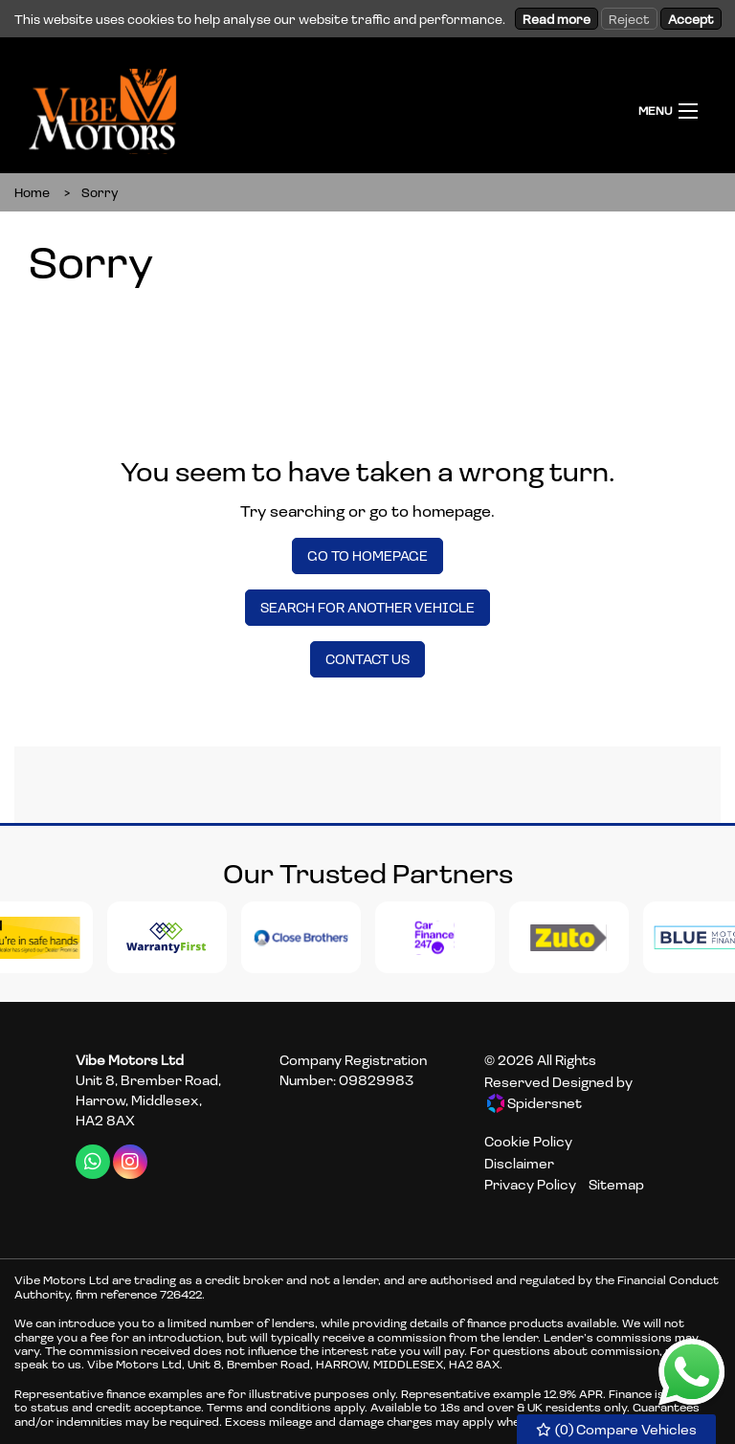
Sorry (100, 192)
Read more (556, 19)
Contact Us (367, 659)
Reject (629, 19)
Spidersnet (534, 1103)
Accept (691, 19)
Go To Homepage (367, 555)
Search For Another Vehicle (367, 607)
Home (32, 192)
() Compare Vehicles (617, 1429)
